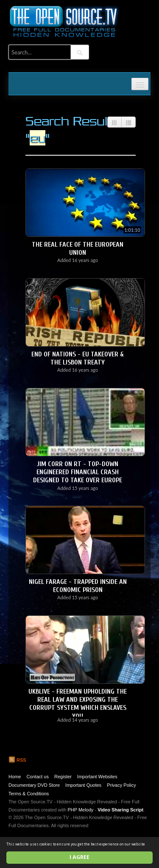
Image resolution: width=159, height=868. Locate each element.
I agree (79, 857)
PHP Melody (80, 809)
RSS (17, 760)
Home (14, 776)
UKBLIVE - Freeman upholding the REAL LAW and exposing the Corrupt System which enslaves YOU (77, 704)
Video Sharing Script (120, 809)
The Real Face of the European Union (77, 248)
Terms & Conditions (28, 793)
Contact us (37, 776)
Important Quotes (83, 785)
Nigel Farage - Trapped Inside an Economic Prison (78, 586)
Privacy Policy (121, 785)
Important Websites (97, 776)
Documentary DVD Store (34, 785)
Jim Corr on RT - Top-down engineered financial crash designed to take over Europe (77, 472)
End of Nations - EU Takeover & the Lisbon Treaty (77, 358)
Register (63, 776)
